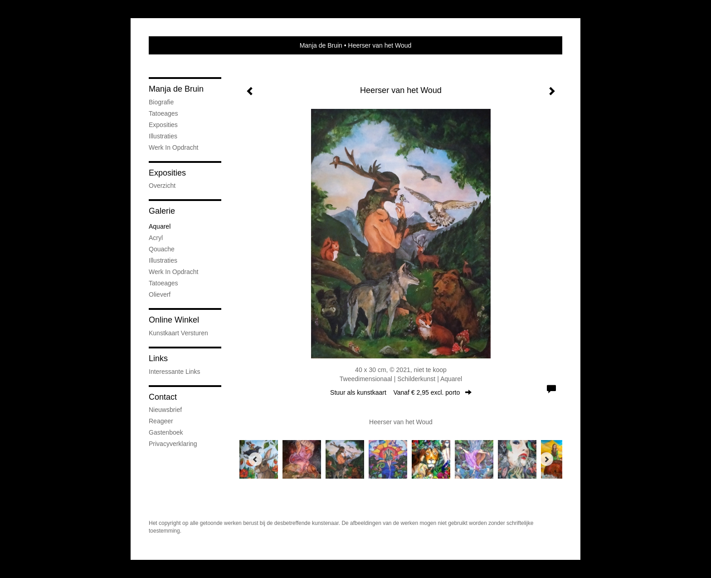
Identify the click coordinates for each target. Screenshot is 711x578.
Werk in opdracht (173, 147)
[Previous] (255, 459)
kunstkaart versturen (178, 333)
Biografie (161, 102)
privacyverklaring (173, 443)
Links (158, 358)
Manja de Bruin (321, 45)
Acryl (156, 237)
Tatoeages (163, 113)
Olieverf (159, 294)
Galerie (162, 211)
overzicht (162, 185)
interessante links (174, 371)
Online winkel (174, 319)
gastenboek (166, 432)
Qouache (162, 249)
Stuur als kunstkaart (401, 392)
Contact (163, 397)
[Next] (546, 459)
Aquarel (159, 226)
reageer (161, 421)
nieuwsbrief (165, 409)
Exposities (163, 124)
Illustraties (163, 136)
